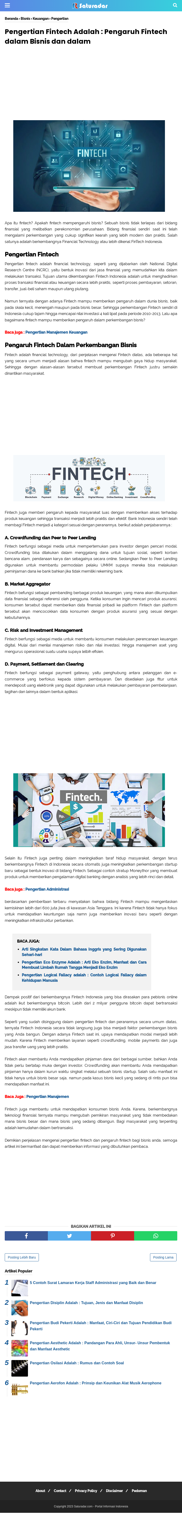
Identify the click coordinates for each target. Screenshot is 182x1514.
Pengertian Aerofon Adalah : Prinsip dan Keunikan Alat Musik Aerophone (95, 1384)
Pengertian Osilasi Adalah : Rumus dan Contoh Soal (77, 1364)
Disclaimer (115, 1492)
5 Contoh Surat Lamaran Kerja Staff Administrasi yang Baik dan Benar (93, 1284)
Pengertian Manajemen (47, 1098)
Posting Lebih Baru (22, 1258)
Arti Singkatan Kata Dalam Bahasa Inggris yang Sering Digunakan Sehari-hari (84, 953)
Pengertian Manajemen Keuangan (56, 333)
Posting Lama (163, 1258)
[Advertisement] (91, 85)
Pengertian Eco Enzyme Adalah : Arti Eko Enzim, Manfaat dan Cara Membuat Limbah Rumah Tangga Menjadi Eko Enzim (84, 966)
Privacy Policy (86, 1492)
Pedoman (141, 1492)
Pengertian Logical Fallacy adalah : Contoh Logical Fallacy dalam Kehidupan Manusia (84, 979)
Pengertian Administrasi (47, 890)
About (37, 1492)
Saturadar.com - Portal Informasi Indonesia (101, 1507)
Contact (58, 1492)
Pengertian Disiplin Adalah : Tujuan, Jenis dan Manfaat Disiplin (86, 1304)
